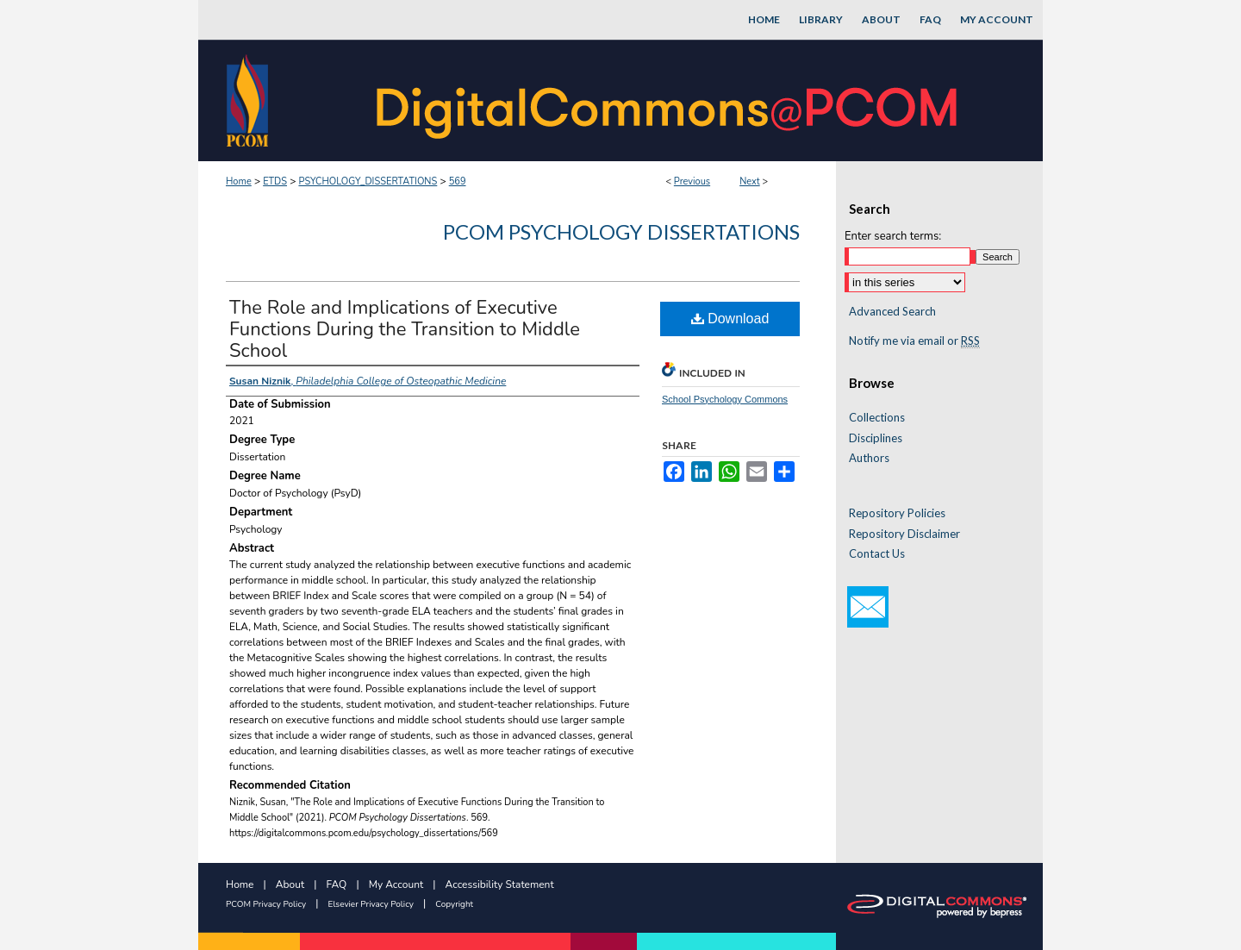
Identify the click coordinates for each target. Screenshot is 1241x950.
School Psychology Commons (725, 399)
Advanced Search (892, 311)
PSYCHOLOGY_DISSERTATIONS (367, 181)
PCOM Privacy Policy (266, 904)
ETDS (275, 181)
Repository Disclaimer (904, 534)
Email (868, 607)
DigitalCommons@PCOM (669, 100)
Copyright (454, 904)
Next (749, 181)
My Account (396, 884)
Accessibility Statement (500, 884)
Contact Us (877, 553)
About (290, 884)
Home (239, 181)
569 (457, 181)
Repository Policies (897, 513)
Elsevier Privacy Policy (371, 904)
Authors (869, 458)
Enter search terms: (893, 236)
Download (730, 318)
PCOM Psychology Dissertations (621, 231)
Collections (877, 417)
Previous (692, 181)
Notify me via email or (914, 341)
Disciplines (875, 438)
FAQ (337, 884)
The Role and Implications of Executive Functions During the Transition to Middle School (404, 329)
